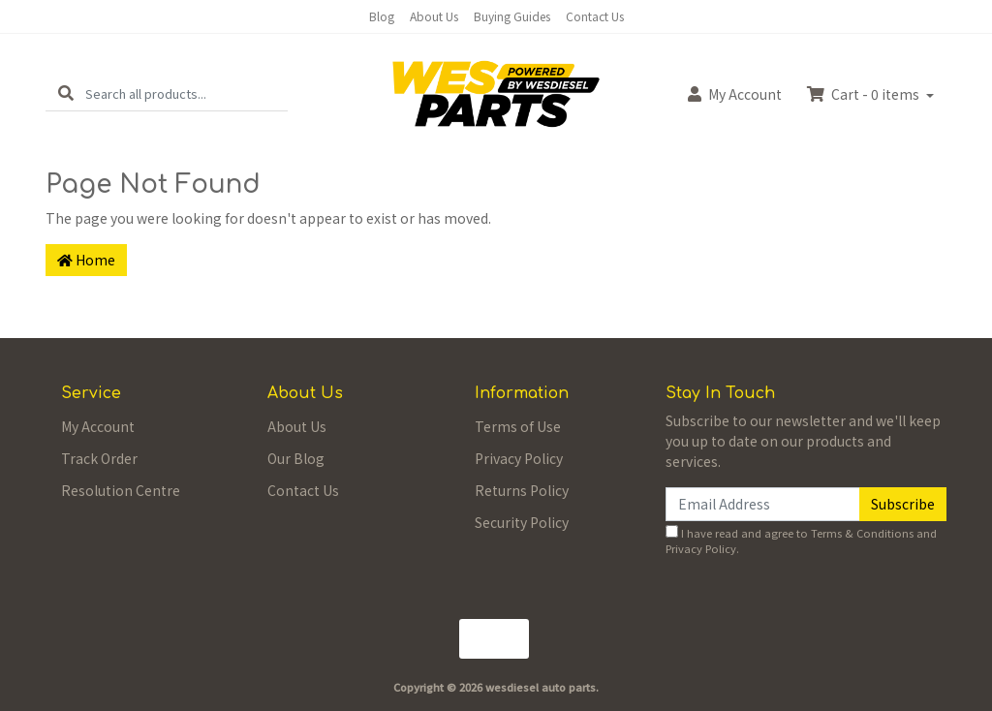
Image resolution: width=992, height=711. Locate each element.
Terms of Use (518, 426)
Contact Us (595, 16)
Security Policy (522, 522)
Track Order (99, 458)
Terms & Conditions (862, 533)
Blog (381, 16)
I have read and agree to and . (801, 541)
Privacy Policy (519, 458)
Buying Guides (512, 16)
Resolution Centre (120, 490)
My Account (98, 426)
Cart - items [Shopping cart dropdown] (864, 94)
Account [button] (735, 94)
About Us (434, 16)
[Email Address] (763, 504)
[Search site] (66, 93)
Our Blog (296, 458)
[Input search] (186, 93)
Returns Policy (522, 490)
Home (86, 259)
